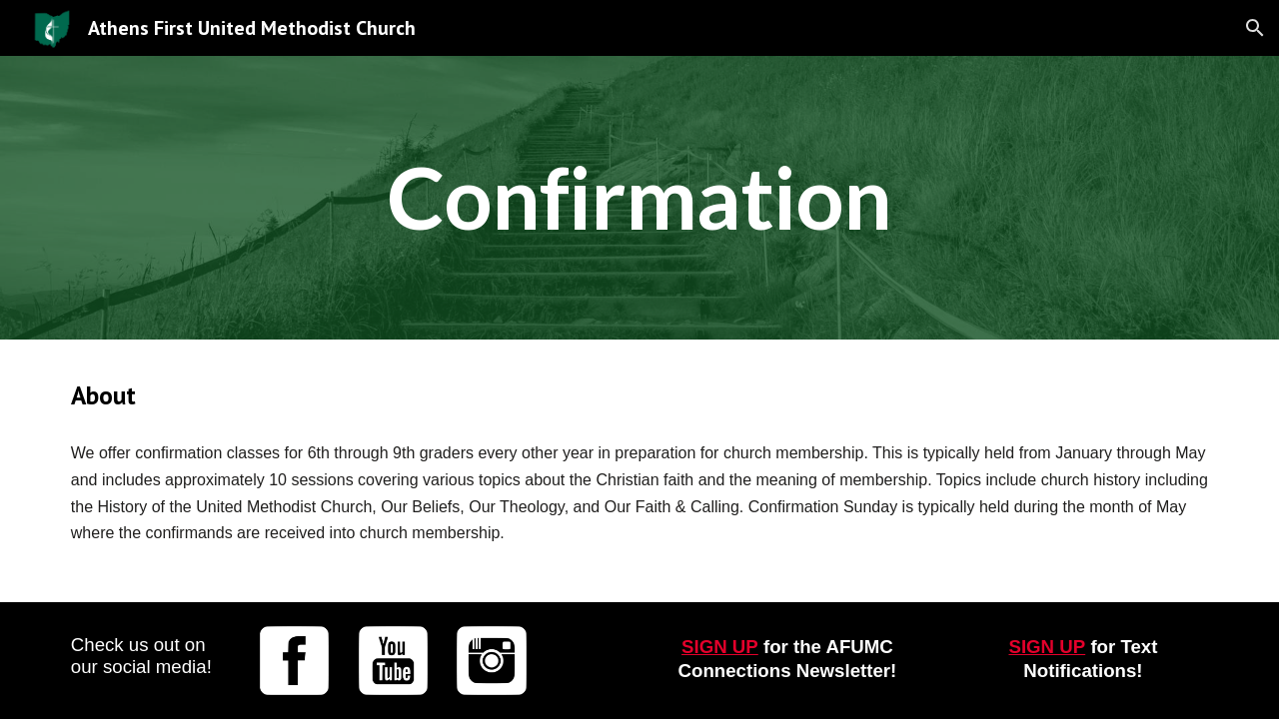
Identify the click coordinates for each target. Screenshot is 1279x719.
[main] (639, 198)
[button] (1255, 28)
